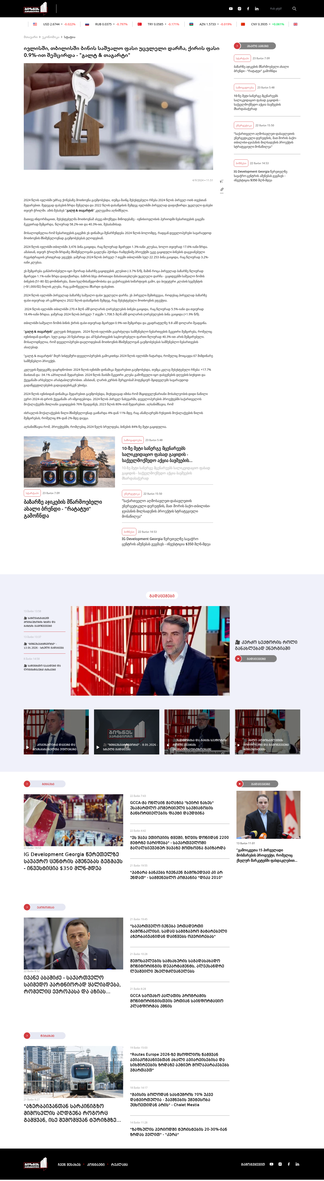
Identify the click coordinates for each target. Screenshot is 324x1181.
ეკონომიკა (136, 9)
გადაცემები (79, 9)
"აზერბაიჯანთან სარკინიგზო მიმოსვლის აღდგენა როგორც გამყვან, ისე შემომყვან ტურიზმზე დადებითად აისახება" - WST (70, 1115)
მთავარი (31, 38)
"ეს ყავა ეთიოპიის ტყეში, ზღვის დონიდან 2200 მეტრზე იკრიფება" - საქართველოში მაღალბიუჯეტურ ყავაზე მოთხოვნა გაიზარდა (179, 844)
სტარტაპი (32, 494)
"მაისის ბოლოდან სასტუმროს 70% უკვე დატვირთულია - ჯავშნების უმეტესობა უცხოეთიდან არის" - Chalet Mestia (171, 1101)
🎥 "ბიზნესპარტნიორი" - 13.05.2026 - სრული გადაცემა (44, 647)
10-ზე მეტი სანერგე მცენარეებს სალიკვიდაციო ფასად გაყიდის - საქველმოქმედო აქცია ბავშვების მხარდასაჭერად (155, 456)
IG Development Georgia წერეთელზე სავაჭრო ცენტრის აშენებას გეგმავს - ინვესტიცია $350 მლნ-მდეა (166, 543)
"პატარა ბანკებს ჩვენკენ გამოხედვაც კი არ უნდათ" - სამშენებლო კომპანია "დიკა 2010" (176, 876)
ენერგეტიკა (132, 495)
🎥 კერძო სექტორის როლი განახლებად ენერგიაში (266, 647)
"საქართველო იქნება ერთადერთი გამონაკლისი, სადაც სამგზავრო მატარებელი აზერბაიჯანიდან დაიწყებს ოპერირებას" (178, 933)
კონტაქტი (96, 1166)
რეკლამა (119, 1166)
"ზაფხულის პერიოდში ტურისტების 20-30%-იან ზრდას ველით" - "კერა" (178, 1133)
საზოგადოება (133, 441)
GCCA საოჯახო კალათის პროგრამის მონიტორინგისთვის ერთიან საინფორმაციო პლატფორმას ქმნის (176, 1002)
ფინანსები (108, 9)
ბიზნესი (129, 533)
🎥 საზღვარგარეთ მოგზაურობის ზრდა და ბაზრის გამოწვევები (39, 623)
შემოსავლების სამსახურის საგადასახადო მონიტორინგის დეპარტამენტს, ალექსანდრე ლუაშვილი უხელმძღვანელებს (177, 967)
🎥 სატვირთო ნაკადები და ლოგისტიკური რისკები (42, 669)
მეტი (161, 9)
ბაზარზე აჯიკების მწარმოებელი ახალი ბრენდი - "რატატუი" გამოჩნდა (63, 510)
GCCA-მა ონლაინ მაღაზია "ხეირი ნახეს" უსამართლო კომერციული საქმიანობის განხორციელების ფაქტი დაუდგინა (172, 809)
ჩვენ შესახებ (69, 1166)
